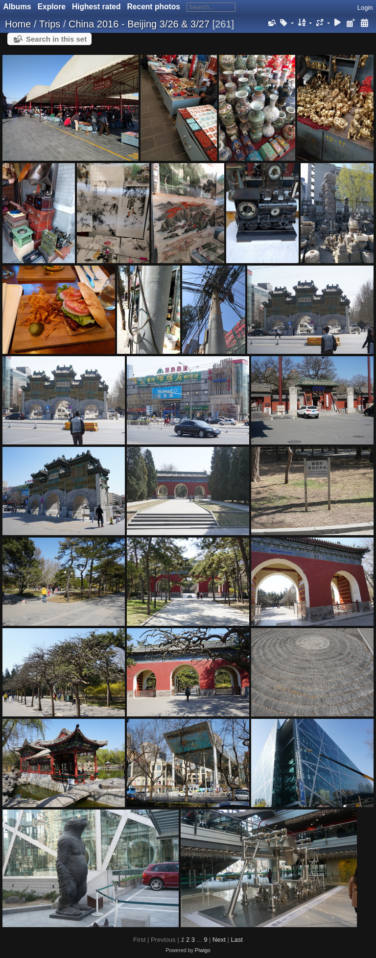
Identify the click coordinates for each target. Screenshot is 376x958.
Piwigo (203, 950)
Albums (17, 6)
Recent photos (153, 6)
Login (365, 7)
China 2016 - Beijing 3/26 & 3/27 (139, 24)
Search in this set (56, 39)
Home (18, 24)
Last (237, 939)
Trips (50, 24)
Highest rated (96, 6)
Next (219, 939)
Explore (52, 6)
